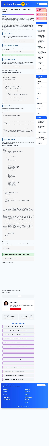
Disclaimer (6, 394)
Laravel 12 (23, 4)
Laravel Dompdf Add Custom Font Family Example (18, 254)
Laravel (19, 296)
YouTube (26, 402)
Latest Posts (27, 391)
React (34, 4)
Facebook (27, 399)
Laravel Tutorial (38, 4)
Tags (26, 392)
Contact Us (6, 392)
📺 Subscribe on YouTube (15, 308)
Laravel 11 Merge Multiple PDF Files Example (17, 55)
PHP (31, 4)
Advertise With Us (7, 399)
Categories (27, 394)
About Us (5, 391)
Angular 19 (28, 4)
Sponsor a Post (6, 401)
